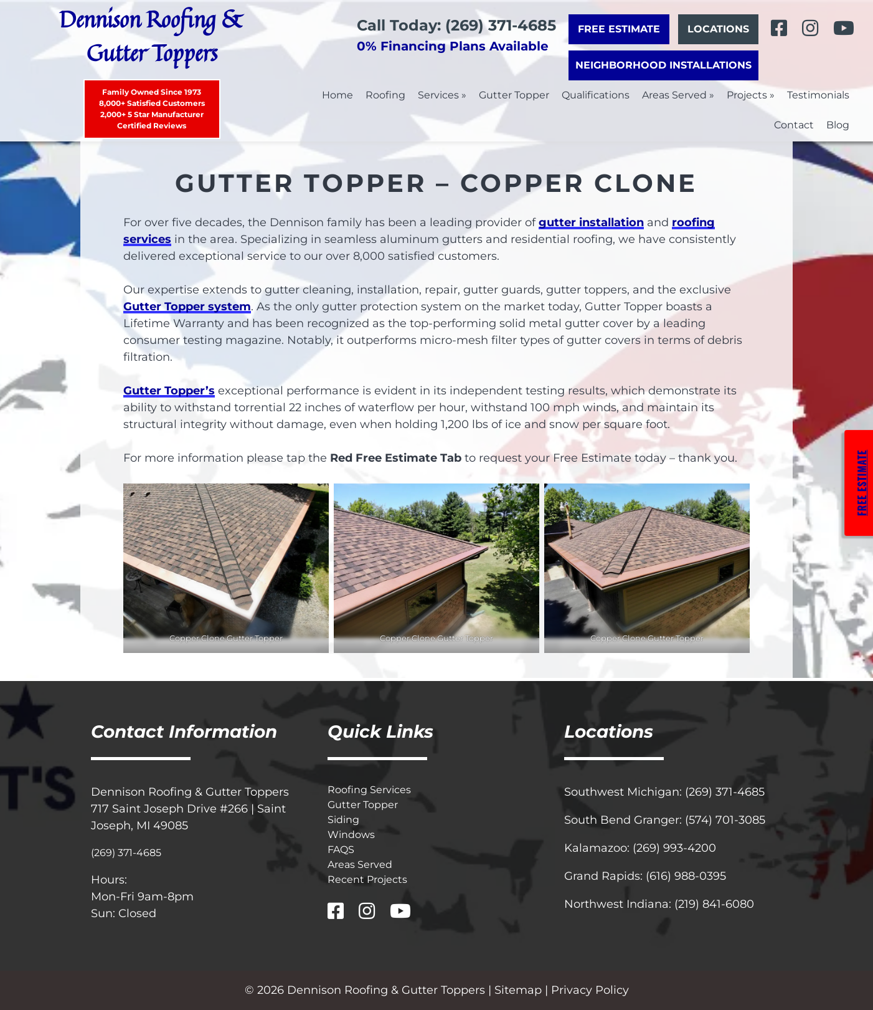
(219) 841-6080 (714, 904)
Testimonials (818, 95)
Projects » (751, 95)
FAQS (341, 849)
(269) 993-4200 (674, 848)
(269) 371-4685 (126, 853)
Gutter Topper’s (169, 391)
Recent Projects (367, 879)
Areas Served (360, 864)
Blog (837, 125)
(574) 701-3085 (725, 820)
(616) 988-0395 (686, 876)
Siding (343, 820)
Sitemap (518, 990)
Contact (794, 125)
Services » (442, 95)
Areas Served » (678, 95)
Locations (718, 29)
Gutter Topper (514, 95)
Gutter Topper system (187, 306)
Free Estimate (619, 29)
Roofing (385, 95)
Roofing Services (369, 790)
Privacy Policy (590, 990)
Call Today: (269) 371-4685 (456, 25)
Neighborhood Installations (663, 65)
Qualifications (596, 95)
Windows (351, 835)
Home (337, 95)
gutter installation (591, 222)
